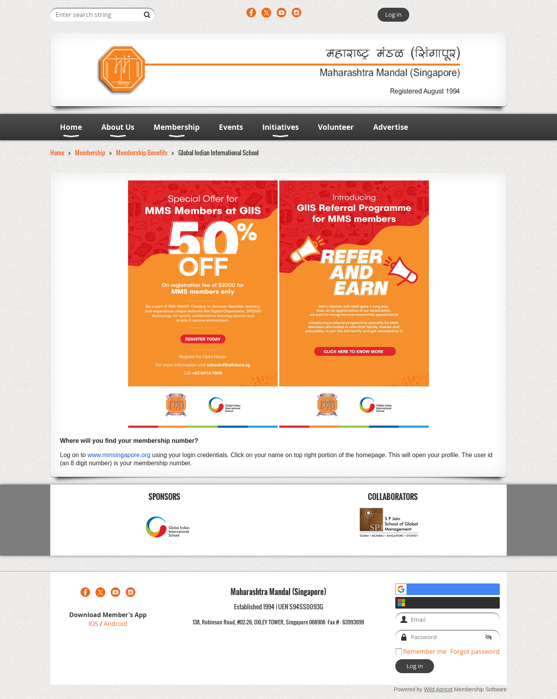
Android (115, 623)
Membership (90, 152)
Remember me (424, 651)
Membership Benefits (141, 152)
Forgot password (475, 651)
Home (57, 152)
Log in (393, 14)
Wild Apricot (438, 689)
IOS (94, 623)
